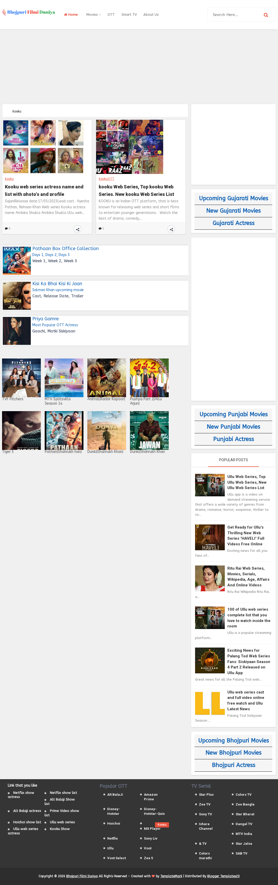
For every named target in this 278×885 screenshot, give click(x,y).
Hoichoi (113, 823)
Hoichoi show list (27, 822)
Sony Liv (150, 838)
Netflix (112, 838)
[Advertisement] (139, 66)
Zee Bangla (245, 804)
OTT (111, 15)
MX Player (152, 829)
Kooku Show (60, 829)
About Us (151, 15)
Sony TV (205, 814)
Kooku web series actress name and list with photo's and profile (44, 190)
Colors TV (244, 794)
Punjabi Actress (233, 439)
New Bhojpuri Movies (233, 753)
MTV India (244, 834)
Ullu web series (62, 822)
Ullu (110, 848)
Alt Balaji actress (27, 811)
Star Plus (206, 794)
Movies (93, 15)
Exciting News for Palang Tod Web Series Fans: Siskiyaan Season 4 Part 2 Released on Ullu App (248, 661)
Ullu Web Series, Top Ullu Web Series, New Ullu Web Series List (247, 482)
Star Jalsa (244, 844)
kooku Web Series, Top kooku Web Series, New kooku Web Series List (136, 190)
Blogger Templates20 (223, 876)
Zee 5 (148, 858)
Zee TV (205, 804)
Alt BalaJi (115, 794)
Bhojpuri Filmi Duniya (82, 876)
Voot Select (116, 858)
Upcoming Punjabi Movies (233, 414)
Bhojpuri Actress (233, 765)
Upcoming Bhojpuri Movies (233, 740)
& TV (203, 844)
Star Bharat (245, 814)
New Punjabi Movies (233, 427)
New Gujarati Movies (233, 211)
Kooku (9, 179)
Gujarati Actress (233, 223)
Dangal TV (244, 824)
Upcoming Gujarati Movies (233, 198)
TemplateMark (171, 876)
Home (71, 15)
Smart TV (129, 15)
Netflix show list (63, 793)
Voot (147, 848)
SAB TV (242, 853)
